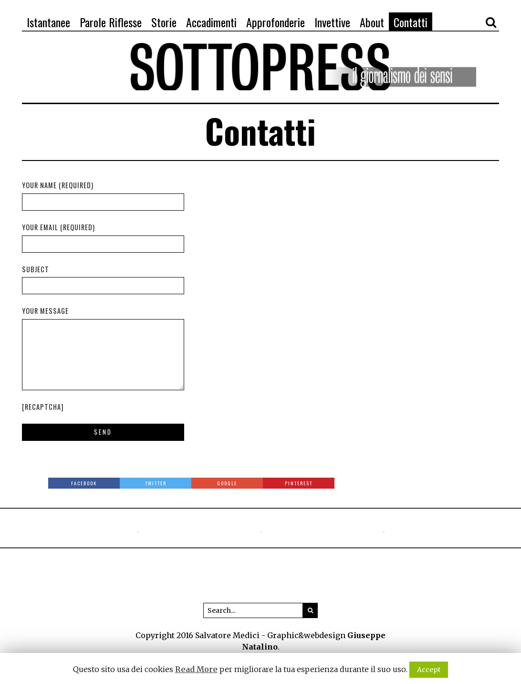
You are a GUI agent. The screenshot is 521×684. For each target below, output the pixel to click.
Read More (196, 669)
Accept (428, 669)
